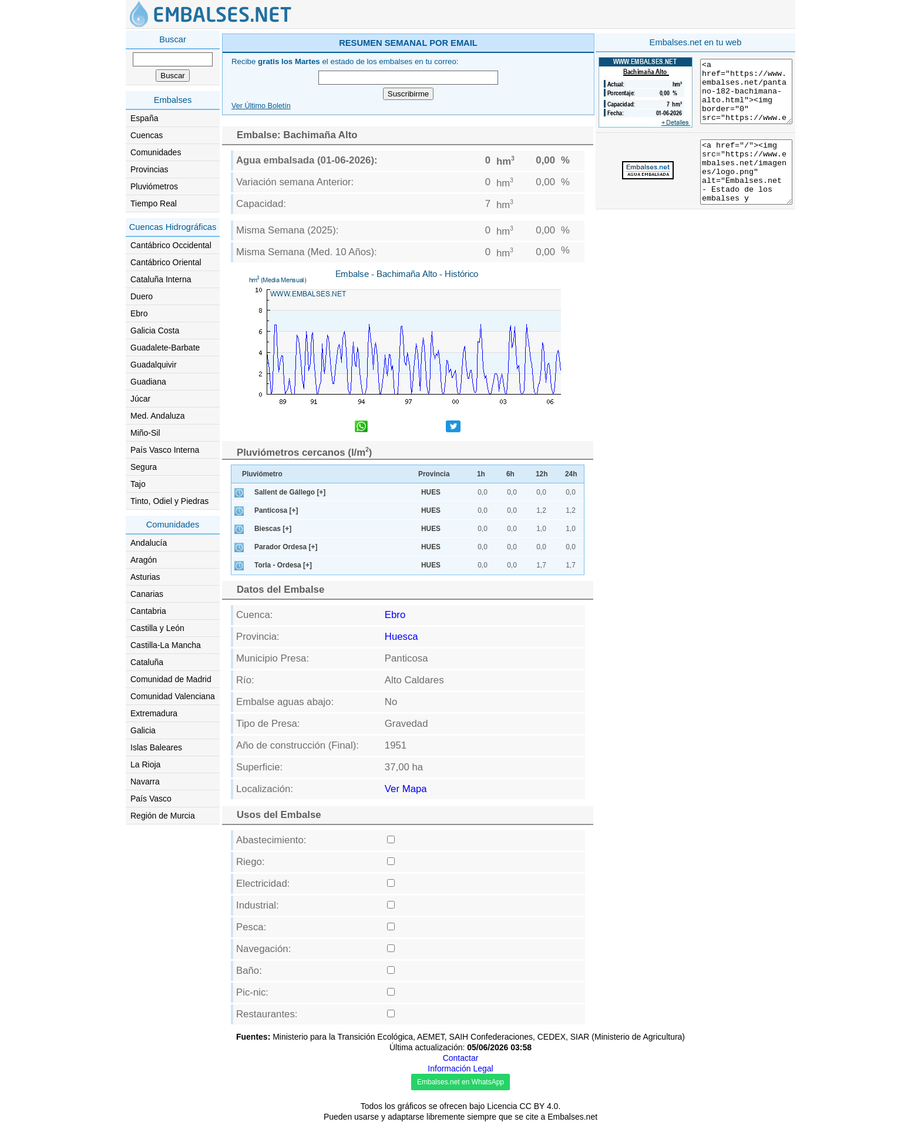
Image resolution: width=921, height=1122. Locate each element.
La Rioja (145, 764)
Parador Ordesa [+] (285, 547)
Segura (143, 467)
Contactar (461, 1058)
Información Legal (460, 1068)
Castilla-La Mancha (165, 645)
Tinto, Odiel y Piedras (169, 501)
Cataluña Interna (160, 279)
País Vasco (151, 798)
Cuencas (146, 135)
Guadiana (148, 381)
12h (542, 474)
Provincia (434, 474)
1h (481, 474)
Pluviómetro (262, 474)
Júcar (140, 398)
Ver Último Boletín (261, 106)
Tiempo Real (153, 203)
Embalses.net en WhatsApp (460, 1082)
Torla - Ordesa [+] (283, 565)
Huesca (401, 636)
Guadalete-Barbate (165, 347)
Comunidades (155, 152)
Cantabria (148, 611)
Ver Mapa (406, 788)
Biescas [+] (272, 529)
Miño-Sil (145, 433)
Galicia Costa (154, 330)
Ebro (139, 313)
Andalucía (148, 542)
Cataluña (146, 662)
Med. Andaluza (157, 415)
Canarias (146, 594)
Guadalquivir (153, 364)
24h (571, 474)
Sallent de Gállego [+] (289, 492)
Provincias (149, 169)
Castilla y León (157, 628)
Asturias (145, 577)
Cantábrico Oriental (165, 262)
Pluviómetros (154, 186)
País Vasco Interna (164, 450)
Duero (141, 296)
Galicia (143, 730)
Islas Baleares (156, 747)
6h (510, 474)
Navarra (145, 781)
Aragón (143, 560)
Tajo (138, 484)
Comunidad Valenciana (172, 696)
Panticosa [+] (276, 510)
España (144, 118)
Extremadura (153, 713)
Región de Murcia (162, 815)
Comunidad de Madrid (170, 679)
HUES (431, 492)
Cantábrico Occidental (170, 245)
